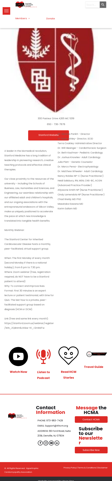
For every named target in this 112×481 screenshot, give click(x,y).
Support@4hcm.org (56, 425)
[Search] (103, 4)
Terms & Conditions (87, 467)
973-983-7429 (54, 420)
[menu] (6, 11)
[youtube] (51, 443)
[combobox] (92, 4)
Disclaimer (103, 467)
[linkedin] (56, 443)
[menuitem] (22, 18)
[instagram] (45, 443)
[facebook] (40, 443)
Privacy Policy (70, 467)
